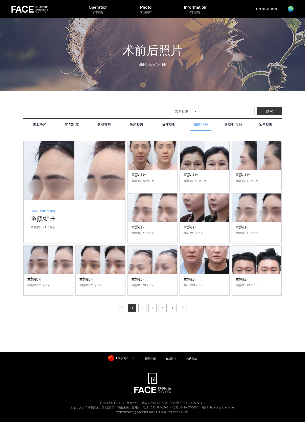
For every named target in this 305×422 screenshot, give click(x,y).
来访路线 (191, 358)
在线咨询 (171, 358)
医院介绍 (150, 358)
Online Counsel (266, 9)
